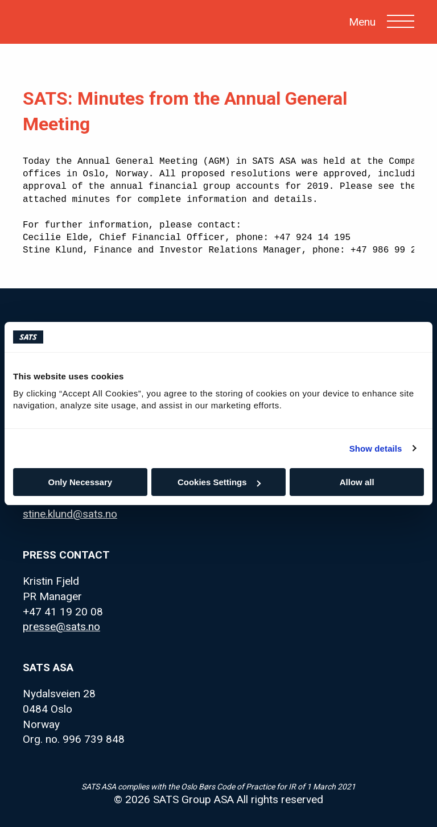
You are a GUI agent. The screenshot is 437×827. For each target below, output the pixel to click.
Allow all (357, 482)
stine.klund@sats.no (70, 513)
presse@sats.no (61, 626)
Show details (375, 448)
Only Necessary (80, 482)
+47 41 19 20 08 (63, 611)
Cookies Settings (219, 482)
